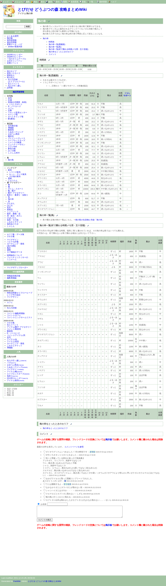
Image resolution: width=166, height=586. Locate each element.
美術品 (10, 210)
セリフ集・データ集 (15, 235)
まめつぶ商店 (13, 134)
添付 (57, 2)
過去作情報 (12, 42)
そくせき (67, 484)
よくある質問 (12, 36)
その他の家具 (15, 177)
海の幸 (11, 199)
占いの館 (12, 151)
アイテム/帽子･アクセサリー (19, 327)
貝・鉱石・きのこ (14, 216)
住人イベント (13, 84)
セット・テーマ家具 (17, 174)
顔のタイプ (12, 71)
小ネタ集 (11, 237)
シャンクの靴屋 (14, 143)
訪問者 (10, 88)
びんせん (11, 204)
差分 (43, 2)
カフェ (11, 109)
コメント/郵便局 (14, 329)
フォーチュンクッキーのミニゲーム (17, 259)
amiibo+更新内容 (15, 47)
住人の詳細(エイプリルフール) (16, 81)
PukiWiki (16, 583)
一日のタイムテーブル (16, 59)
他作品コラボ (12, 224)
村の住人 (11, 78)
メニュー (18, 2)
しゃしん (11, 226)
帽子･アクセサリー (16, 193)
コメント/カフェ (14, 316)
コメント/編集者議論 (16, 313)
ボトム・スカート (15, 189)
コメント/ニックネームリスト (19, 318)
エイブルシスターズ (16, 141)
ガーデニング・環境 (15, 344)
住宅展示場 (13, 126)
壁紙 (10, 179)
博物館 (11, 128)
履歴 (50, 2)
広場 (10, 100)
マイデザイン (12, 240)
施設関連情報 (18, 92)
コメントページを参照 (74, 447)
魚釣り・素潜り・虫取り (17, 195)
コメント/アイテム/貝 (16, 335)
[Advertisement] (61, 554)
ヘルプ (113, 2)
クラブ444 (12, 147)
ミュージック (12, 212)
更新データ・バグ (14, 45)
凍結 (35, 2)
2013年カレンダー (17, 378)
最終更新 (103, 2)
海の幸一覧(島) (55, 47)
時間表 (51, 42)
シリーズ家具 (15, 172)
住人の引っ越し (14, 86)
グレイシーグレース (16, 139)
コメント (52, 54)
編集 (28, 2)
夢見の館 (12, 149)
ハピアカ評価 (12, 242)
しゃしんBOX (14, 153)
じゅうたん (13, 181)
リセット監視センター (17, 113)
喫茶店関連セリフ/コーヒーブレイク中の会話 (19, 294)
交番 (10, 111)
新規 (84, 2)
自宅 (10, 98)
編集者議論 (12, 278)
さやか (92, 452)
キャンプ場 (13, 115)
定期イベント (12, 63)
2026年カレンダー (15, 57)
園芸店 (11, 136)
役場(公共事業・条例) (17, 102)
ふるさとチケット (14, 222)
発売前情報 (12, 40)
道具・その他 (12, 220)
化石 (9, 208)
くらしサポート (16, 104)
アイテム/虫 (12, 340)
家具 (10, 170)
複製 (65, 2)
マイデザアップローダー (17, 268)
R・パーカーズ (14, 106)
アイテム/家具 (15, 381)
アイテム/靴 (14, 372)
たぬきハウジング (15, 132)
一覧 (91, 2)
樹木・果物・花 (13, 214)
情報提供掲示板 (13, 276)
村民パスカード (13, 73)
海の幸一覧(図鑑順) (57, 44)
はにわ (10, 206)
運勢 (9, 250)
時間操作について (14, 255)
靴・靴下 (12, 191)
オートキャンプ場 (15, 117)
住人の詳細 (12, 308)
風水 (9, 248)
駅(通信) (11, 119)
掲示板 (10, 38)
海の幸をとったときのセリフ (61, 52)
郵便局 (11, 130)
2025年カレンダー (15, 55)
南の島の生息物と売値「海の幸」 (89, 220)
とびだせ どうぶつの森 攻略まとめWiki (52, 9)
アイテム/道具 (13, 342)
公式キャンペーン (14, 61)
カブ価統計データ (14, 252)
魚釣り (12, 376)
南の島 (11, 160)
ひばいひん (12, 218)
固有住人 (11, 76)
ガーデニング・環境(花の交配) (15, 245)
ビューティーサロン (16, 145)
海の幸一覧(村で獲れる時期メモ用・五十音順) (68, 49)
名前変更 (74, 2)
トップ (5, 2)
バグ (11, 363)
